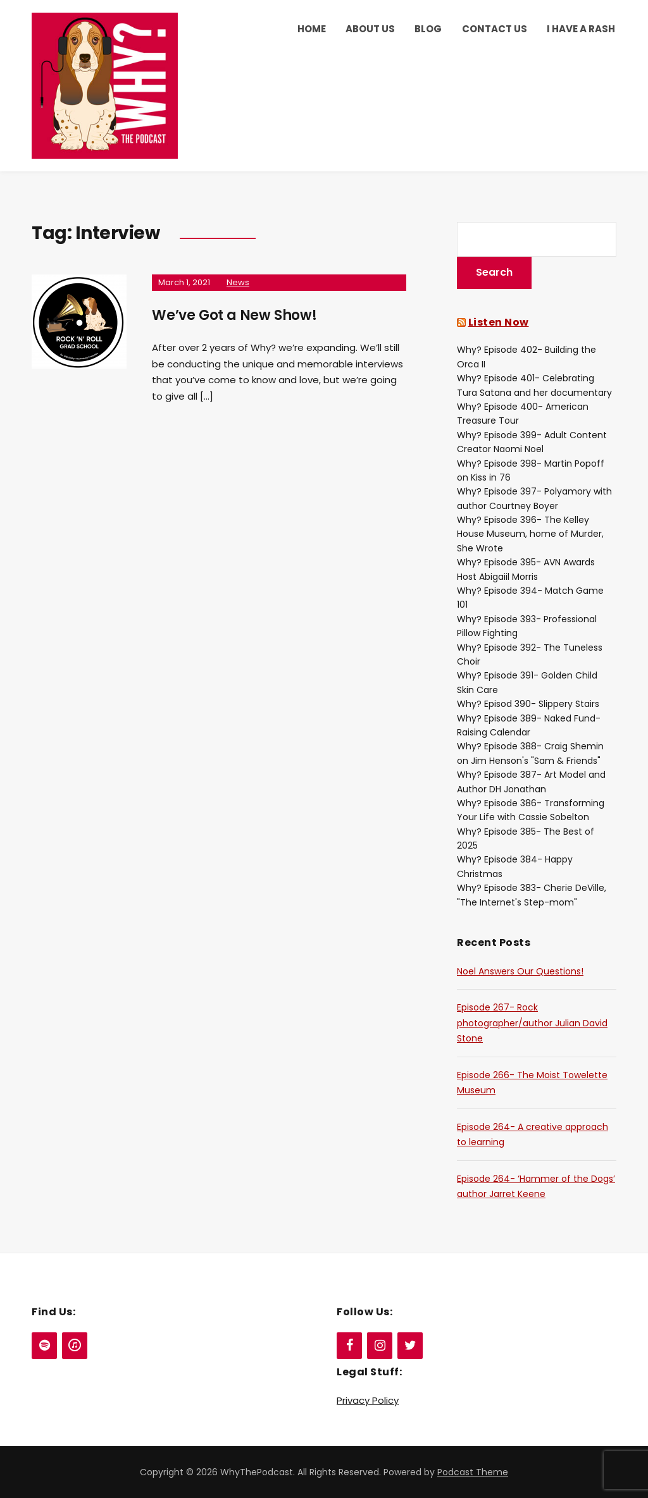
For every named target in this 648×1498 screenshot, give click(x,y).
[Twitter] (410, 1345)
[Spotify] (44, 1345)
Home (311, 28)
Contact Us (494, 28)
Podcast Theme (472, 1472)
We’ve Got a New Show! (234, 315)
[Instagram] (379, 1345)
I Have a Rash (581, 28)
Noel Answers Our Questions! (520, 971)
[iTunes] (74, 1345)
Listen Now (498, 322)
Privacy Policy (368, 1400)
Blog (428, 28)
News (238, 282)
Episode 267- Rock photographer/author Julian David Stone (532, 1023)
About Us (370, 28)
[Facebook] (349, 1345)
